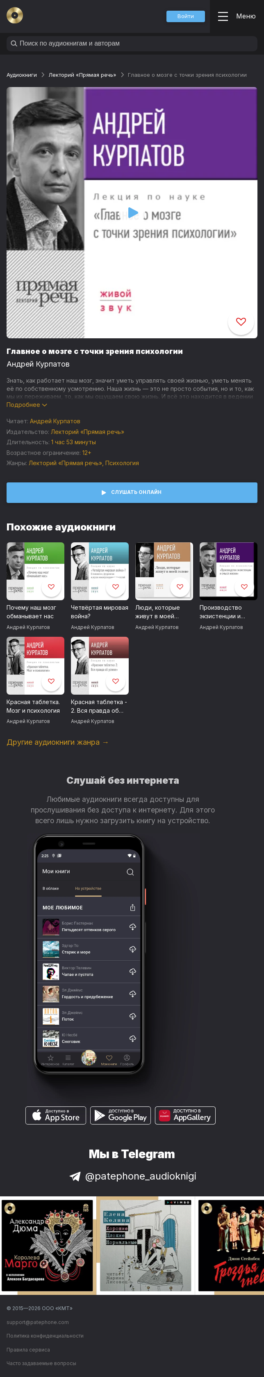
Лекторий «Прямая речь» (82, 74)
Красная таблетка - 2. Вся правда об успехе (99, 706)
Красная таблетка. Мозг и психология (33, 706)
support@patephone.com (38, 1322)
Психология (122, 462)
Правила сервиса (28, 1350)
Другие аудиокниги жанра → (58, 742)
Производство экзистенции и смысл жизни (221, 612)
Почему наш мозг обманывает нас (31, 612)
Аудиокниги (22, 74)
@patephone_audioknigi (132, 1176)
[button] (185, 16)
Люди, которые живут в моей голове (157, 612)
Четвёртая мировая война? (99, 612)
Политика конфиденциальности (45, 1336)
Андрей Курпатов (38, 364)
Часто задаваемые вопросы (41, 1363)
